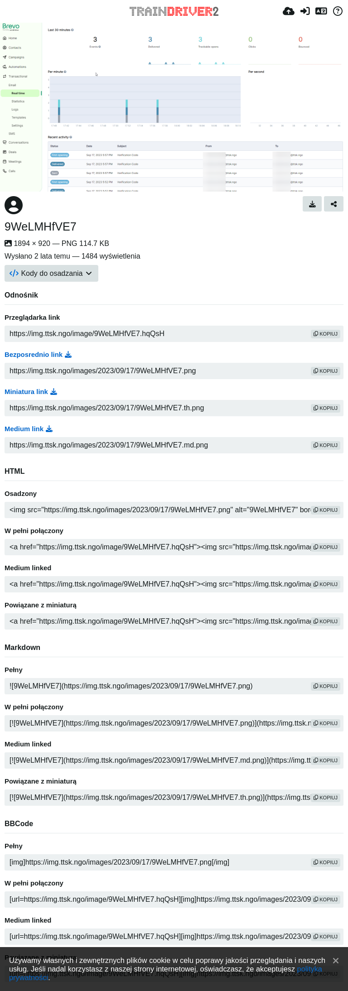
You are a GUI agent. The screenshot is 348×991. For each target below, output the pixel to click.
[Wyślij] (289, 11)
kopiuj (326, 334)
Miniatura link (31, 391)
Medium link (29, 429)
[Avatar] (14, 205)
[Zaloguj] (305, 11)
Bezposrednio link (38, 354)
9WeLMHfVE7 (41, 226)
